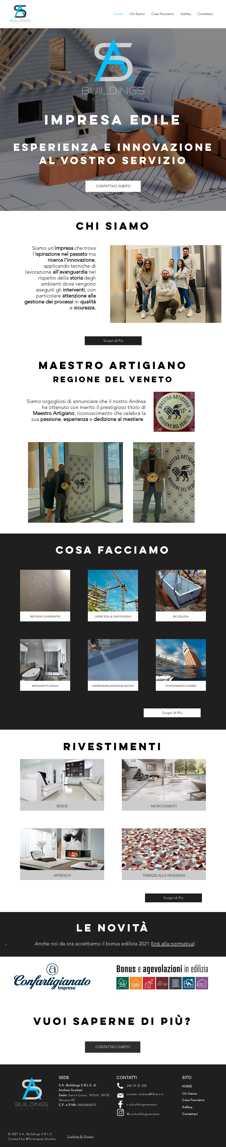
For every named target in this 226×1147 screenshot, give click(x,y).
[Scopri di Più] (113, 340)
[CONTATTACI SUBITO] (113, 186)
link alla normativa (173, 944)
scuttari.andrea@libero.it (145, 1094)
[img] (45, 595)
